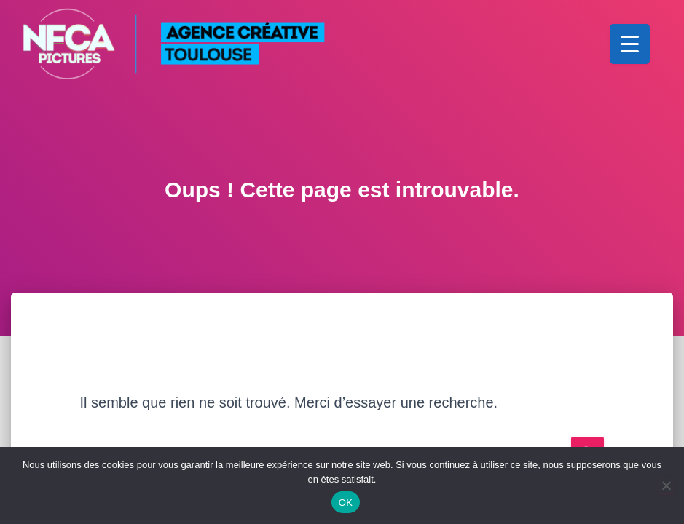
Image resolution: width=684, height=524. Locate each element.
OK (346, 502)
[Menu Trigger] (630, 44)
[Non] (666, 485)
